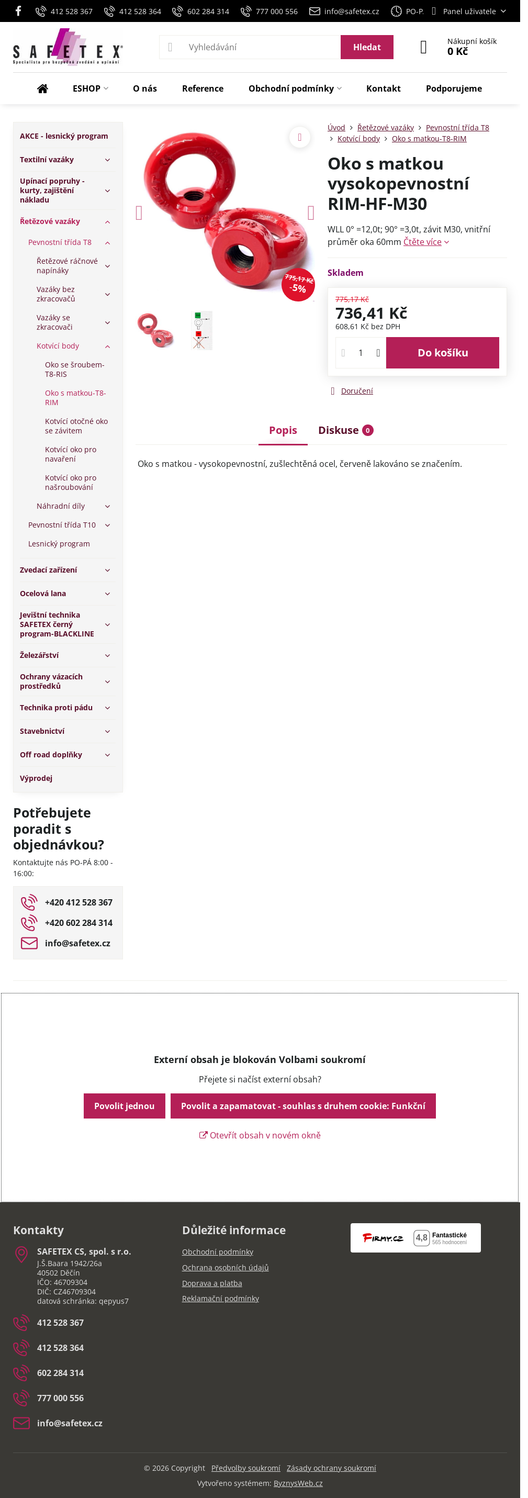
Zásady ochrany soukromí (331, 1468)
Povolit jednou (124, 1106)
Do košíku (443, 352)
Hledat (367, 47)
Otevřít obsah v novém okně (260, 1135)
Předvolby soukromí (245, 1468)
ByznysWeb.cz (298, 1483)
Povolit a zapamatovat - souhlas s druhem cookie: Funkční (303, 1106)
